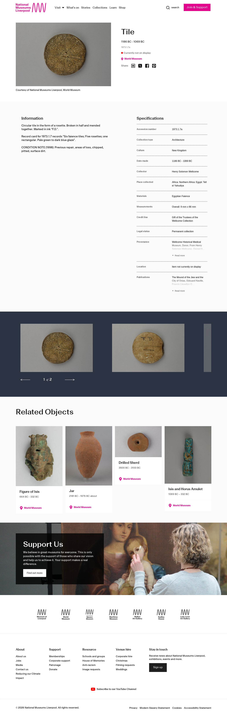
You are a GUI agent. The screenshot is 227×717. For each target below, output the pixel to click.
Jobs (18, 660)
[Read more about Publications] (189, 284)
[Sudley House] (161, 614)
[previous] (25, 380)
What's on (73, 7)
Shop (122, 7)
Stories (85, 7)
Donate (53, 669)
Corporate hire (124, 656)
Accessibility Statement (197, 708)
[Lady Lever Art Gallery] (185, 614)
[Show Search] (172, 8)
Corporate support (59, 660)
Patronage (55, 665)
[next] (70, 380)
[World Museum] (66, 614)
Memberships (57, 656)
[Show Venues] (63, 7)
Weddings (121, 669)
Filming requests (125, 665)
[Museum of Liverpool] (42, 614)
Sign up (158, 667)
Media (19, 665)
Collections (100, 7)
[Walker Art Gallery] (137, 614)
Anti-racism (89, 665)
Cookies (177, 708)
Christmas (122, 660)
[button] (60, 349)
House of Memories (93, 660)
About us (21, 656)
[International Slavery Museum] (90, 614)
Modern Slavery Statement (155, 708)
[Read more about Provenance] (189, 249)
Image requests (91, 669)
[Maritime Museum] (113, 614)
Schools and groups (93, 656)
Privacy (133, 708)
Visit (58, 7)
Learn (113, 7)
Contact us (22, 669)
